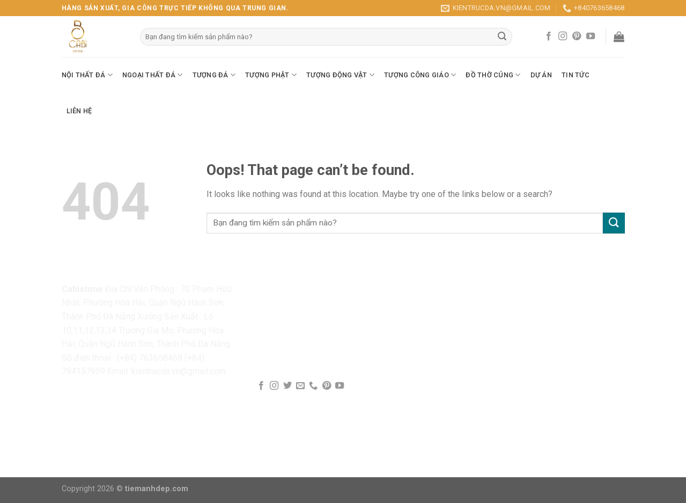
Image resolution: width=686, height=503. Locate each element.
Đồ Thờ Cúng (493, 75)
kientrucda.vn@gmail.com (178, 371)
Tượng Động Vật (340, 75)
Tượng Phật (271, 75)
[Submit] (613, 223)
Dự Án (541, 75)
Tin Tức (575, 75)
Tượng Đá (214, 75)
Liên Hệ (79, 111)
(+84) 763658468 (149, 358)
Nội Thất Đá (87, 75)
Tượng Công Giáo (420, 75)
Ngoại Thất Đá (152, 75)
